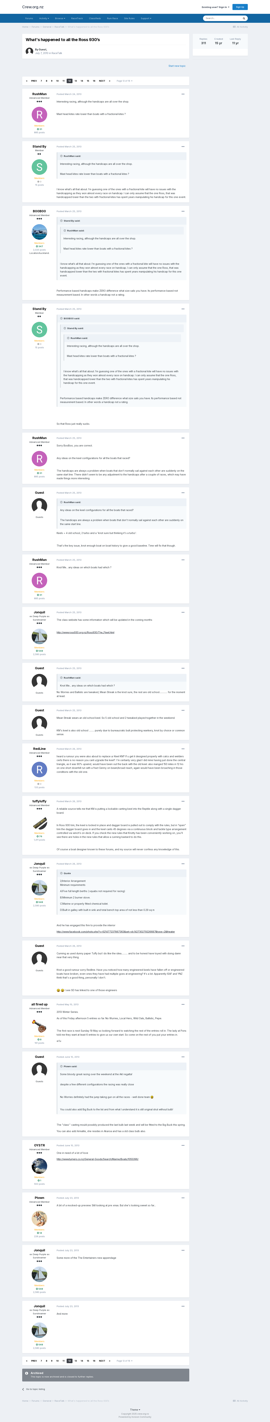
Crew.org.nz (33, 7)
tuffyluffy (39, 801)
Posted (69, 94)
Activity (44, 18)
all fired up (39, 1004)
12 (69, 81)
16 (94, 81)
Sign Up (240, 7)
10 (57, 81)
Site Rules (129, 18)
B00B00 (39, 211)
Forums (29, 18)
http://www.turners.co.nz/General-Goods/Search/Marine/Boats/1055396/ (97, 1159)
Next (102, 81)
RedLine (39, 749)
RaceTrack (77, 18)
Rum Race (112, 18)
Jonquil (39, 612)
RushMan (39, 94)
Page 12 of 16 (124, 81)
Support (146, 18)
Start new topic (177, 65)
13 (76, 81)
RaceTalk (57, 53)
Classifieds (95, 18)
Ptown (39, 1198)
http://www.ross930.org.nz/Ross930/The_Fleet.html (85, 632)
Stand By (39, 146)
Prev (34, 81)
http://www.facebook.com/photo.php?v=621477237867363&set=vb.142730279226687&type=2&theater (116, 931)
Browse (60, 18)
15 (88, 81)
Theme (135, 1409)
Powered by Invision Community (135, 1417)
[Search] (221, 18)
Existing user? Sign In (215, 7)
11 (64, 81)
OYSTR (39, 1145)
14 (82, 81)
